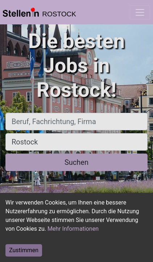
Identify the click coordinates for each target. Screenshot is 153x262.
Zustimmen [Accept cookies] (23, 250)
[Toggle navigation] (140, 12)
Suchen (76, 162)
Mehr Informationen (73, 228)
